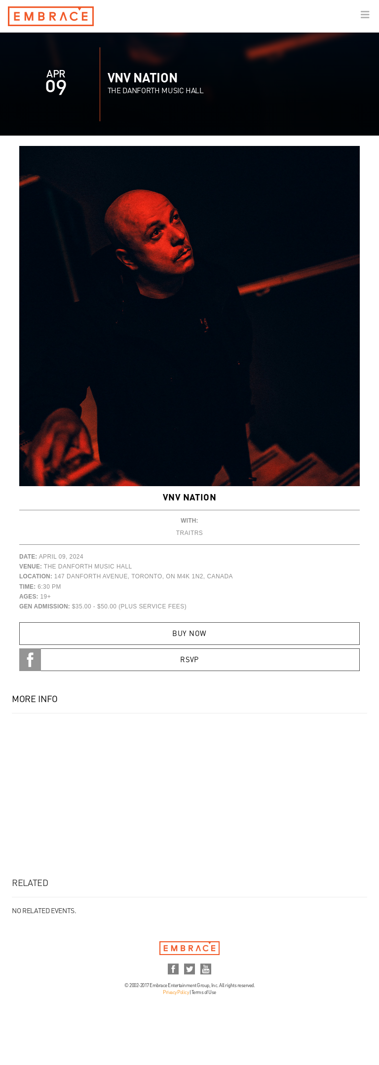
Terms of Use (203, 992)
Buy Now (189, 634)
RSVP (189, 660)
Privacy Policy (176, 992)
